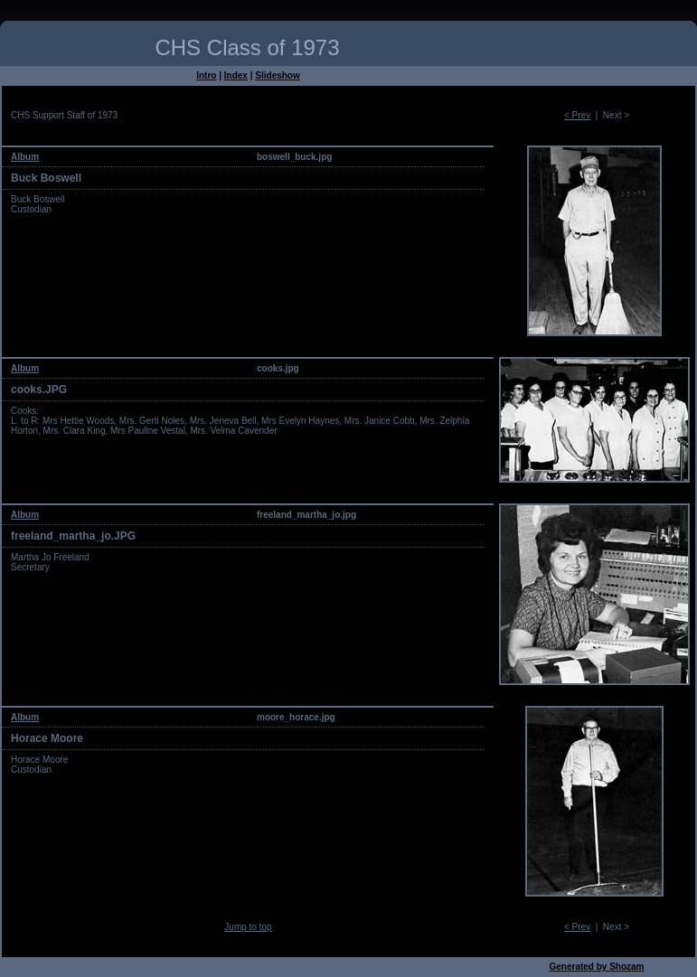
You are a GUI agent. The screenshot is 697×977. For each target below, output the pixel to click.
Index (236, 75)
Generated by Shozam (596, 967)
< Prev (577, 115)
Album (25, 157)
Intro (206, 75)
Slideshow (277, 75)
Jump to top (247, 927)
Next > (616, 115)
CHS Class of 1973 (247, 47)
